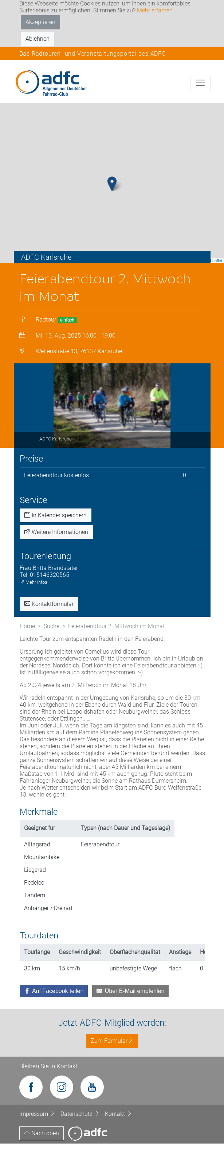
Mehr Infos (33, 603)
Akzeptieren (40, 22)
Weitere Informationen (56, 553)
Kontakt (118, 1135)
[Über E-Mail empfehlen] (130, 1012)
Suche (51, 647)
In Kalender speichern (55, 536)
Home (27, 647)
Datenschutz (80, 1135)
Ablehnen (37, 38)
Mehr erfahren (155, 10)
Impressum (38, 1135)
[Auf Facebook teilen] (54, 1012)
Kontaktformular (49, 625)
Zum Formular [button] (112, 1062)
